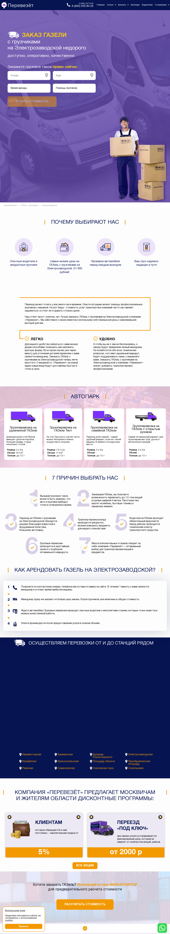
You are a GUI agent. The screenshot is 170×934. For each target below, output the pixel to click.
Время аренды (19, 88)
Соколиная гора (103, 768)
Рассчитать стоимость (85, 904)
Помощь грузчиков (66, 88)
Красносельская (68, 761)
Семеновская (66, 768)
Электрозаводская (140, 754)
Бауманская (65, 754)
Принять (24, 926)
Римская (27, 768)
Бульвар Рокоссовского (102, 756)
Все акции (85, 865)
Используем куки (15, 910)
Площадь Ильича (104, 761)
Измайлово (29, 761)
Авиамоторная (31, 754)
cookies (9, 920)
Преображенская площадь (139, 762)
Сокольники (136, 768)
